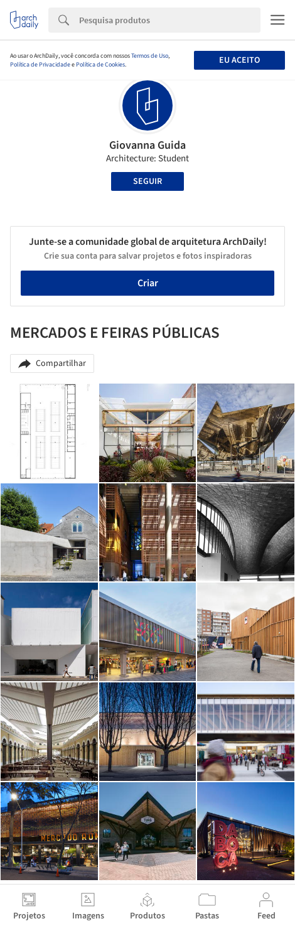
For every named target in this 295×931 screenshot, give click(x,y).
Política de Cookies (100, 64)
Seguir (147, 181)
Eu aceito (239, 60)
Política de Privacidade (40, 64)
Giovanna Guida (147, 145)
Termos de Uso (149, 55)
